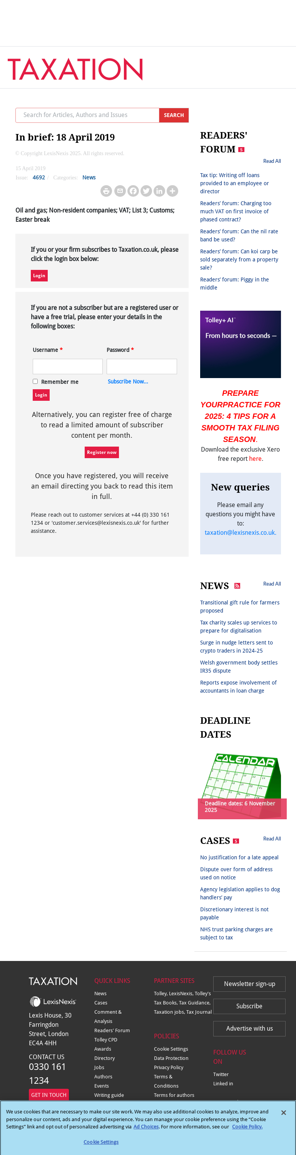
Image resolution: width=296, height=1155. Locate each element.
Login (39, 275)
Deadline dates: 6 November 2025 (240, 806)
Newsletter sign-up (249, 984)
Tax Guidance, (195, 1003)
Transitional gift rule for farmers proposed (239, 606)
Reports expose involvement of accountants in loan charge (238, 687)
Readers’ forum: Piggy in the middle (234, 283)
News (88, 177)
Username (48, 350)
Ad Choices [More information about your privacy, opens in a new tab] (146, 1132)
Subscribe (249, 1006)
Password (120, 350)
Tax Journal (199, 1012)
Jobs (99, 1067)
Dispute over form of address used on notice (236, 873)
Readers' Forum (112, 1030)
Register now (102, 452)
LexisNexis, (182, 993)
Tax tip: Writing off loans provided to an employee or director (234, 183)
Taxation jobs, (170, 1012)
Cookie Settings (171, 1049)
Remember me (60, 382)
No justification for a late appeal (239, 857)
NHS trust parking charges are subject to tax (236, 933)
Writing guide (109, 1095)
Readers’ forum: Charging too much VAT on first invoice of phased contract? (235, 211)
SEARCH (174, 115)
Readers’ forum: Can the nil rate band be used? (239, 235)
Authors (103, 1077)
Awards (102, 1049)
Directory (104, 1058)
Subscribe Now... (128, 381)
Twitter (221, 1074)
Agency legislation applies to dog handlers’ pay (240, 893)
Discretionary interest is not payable (234, 913)
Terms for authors (174, 1095)
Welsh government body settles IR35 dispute (239, 667)
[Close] (283, 1117)
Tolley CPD (105, 1040)
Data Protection (171, 1058)
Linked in (223, 1083)
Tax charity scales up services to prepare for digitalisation (238, 626)
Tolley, (161, 993)
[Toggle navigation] (273, 64)
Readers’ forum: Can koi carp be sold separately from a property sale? (239, 259)
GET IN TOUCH (49, 1095)
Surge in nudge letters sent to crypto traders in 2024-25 (236, 646)
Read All (272, 161)
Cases (100, 1003)
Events (101, 1086)
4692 (39, 177)
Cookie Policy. (247, 1132)
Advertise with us (249, 1028)
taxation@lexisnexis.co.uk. (240, 532)
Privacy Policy (168, 1067)
